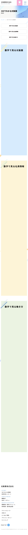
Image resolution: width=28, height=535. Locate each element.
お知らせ (4, 513)
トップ (2, 19)
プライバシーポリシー (7, 517)
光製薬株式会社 (7, 486)
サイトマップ (5, 520)
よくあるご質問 (5, 515)
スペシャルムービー (6, 510)
